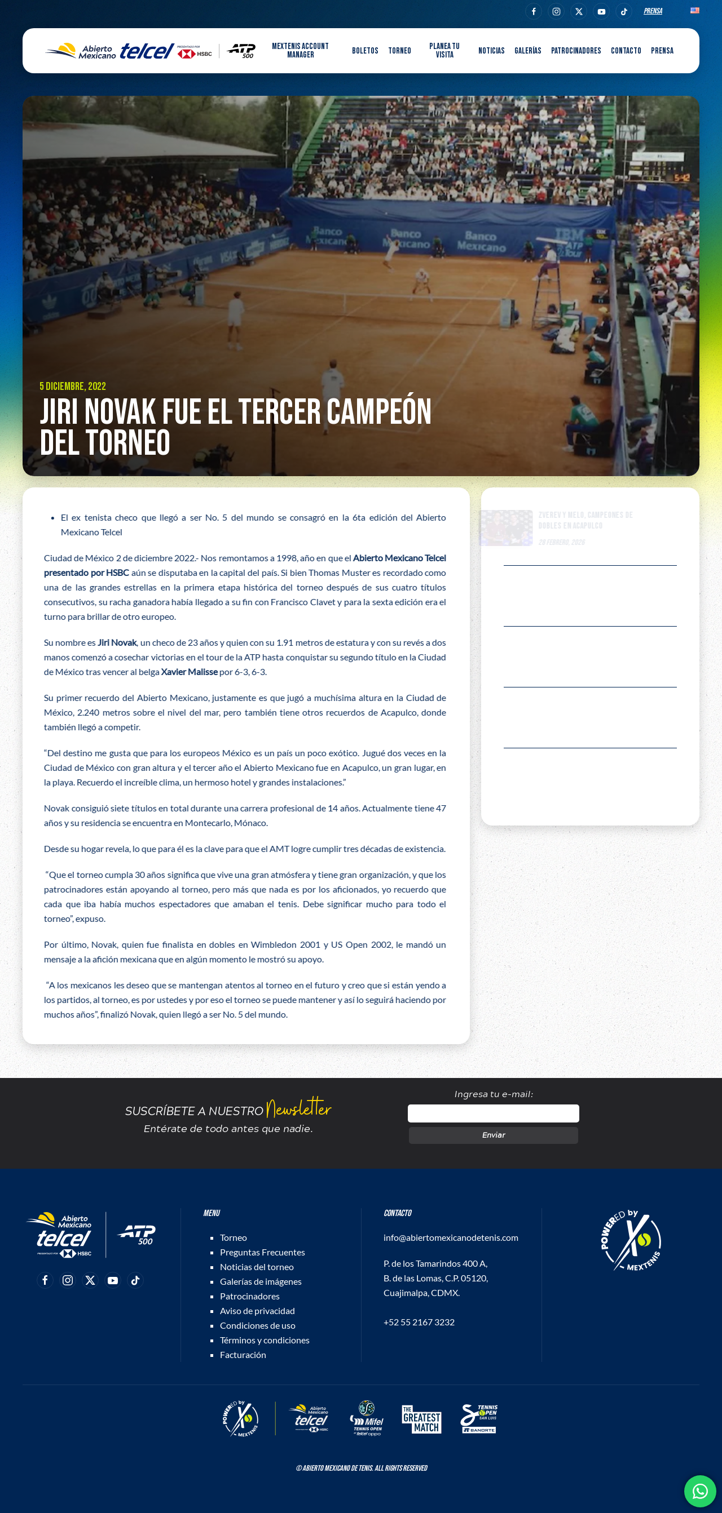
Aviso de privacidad (257, 1310)
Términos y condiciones (265, 1339)
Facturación (243, 1354)
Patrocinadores (576, 51)
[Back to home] (150, 50)
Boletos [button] (365, 51)
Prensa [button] (662, 51)
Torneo (233, 1237)
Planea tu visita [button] (444, 50)
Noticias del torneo (257, 1266)
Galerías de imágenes (261, 1281)
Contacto (626, 51)
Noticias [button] (491, 51)
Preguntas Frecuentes (262, 1251)
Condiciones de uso (258, 1325)
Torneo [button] (399, 51)
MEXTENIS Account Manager (300, 50)
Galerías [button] (528, 51)
